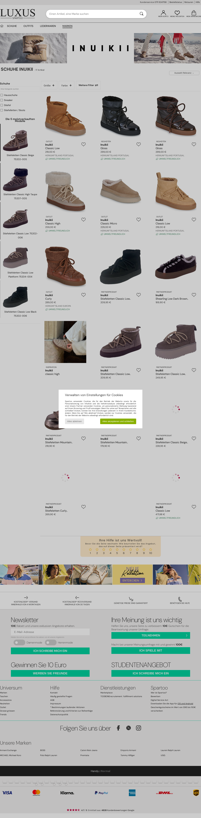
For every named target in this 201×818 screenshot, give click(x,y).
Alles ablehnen (74, 421)
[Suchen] (141, 14)
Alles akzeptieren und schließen (118, 421)
